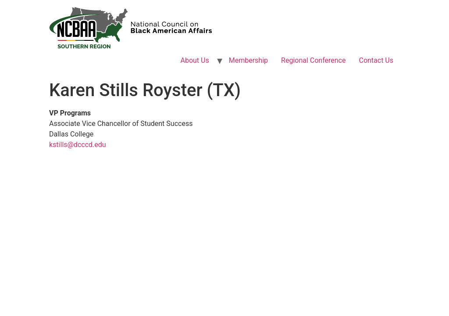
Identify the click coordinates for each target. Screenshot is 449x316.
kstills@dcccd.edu (77, 144)
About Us (195, 60)
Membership (248, 60)
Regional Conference (313, 60)
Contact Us (376, 60)
